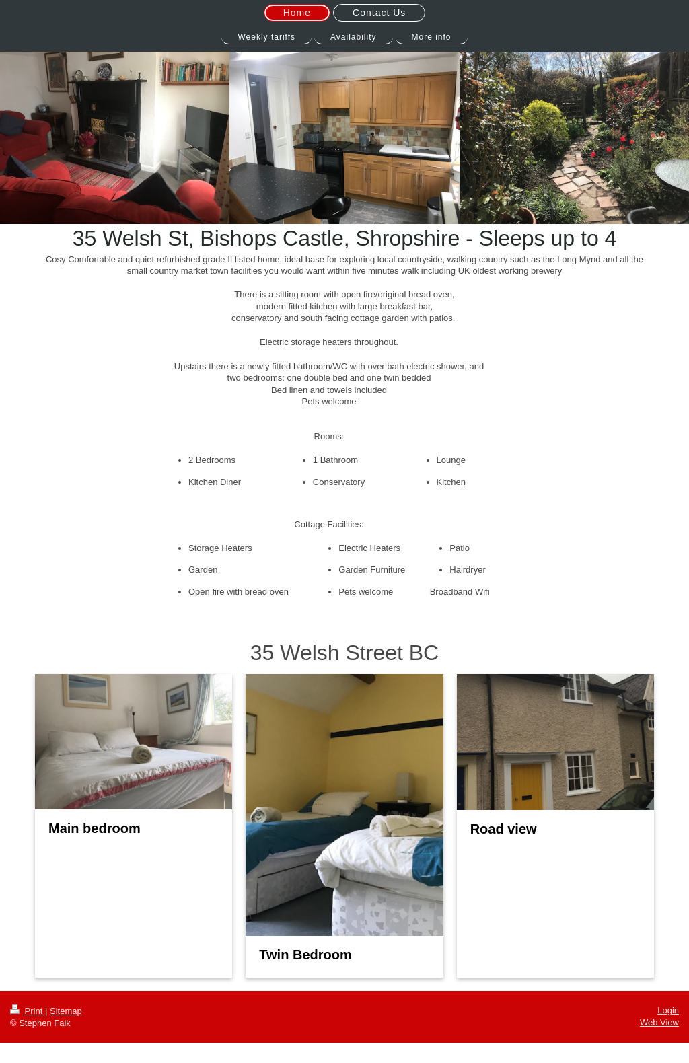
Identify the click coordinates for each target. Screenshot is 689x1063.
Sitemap (66, 1011)
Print (27, 1011)
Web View (659, 1022)
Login (668, 1010)
